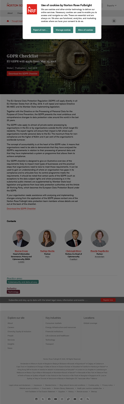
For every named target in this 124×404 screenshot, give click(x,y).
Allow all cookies (85, 29)
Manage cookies (63, 29)
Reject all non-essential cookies (42, 29)
